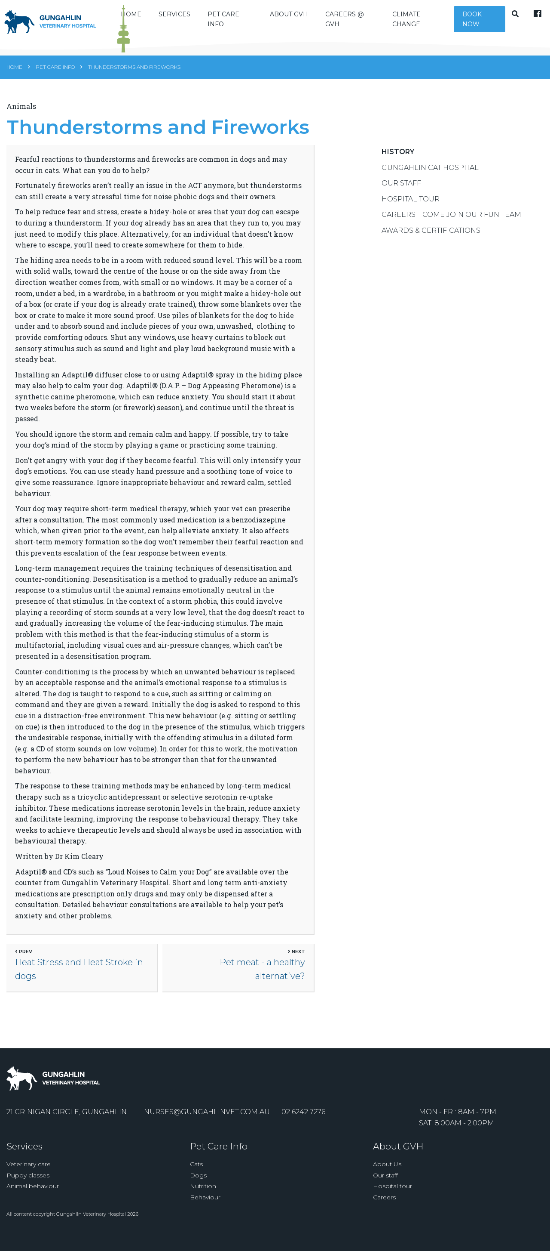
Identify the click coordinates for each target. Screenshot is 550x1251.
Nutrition (203, 1197)
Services (190, 19)
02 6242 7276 (303, 1123)
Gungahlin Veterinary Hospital (91, 1225)
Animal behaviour (32, 1197)
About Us (387, 1175)
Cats (196, 1175)
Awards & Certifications (431, 238)
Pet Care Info (239, 23)
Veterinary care (28, 1175)
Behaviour (205, 1208)
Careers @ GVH (356, 23)
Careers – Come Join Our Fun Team (451, 222)
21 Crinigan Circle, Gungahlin (66, 1123)
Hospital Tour (411, 207)
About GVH (301, 19)
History (398, 159)
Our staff (385, 1186)
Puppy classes (27, 1186)
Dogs (198, 1186)
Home (14, 75)
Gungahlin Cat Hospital (430, 175)
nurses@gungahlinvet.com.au (207, 1123)
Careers (384, 1208)
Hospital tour (392, 1197)
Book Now (475, 23)
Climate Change (414, 23)
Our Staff (401, 191)
